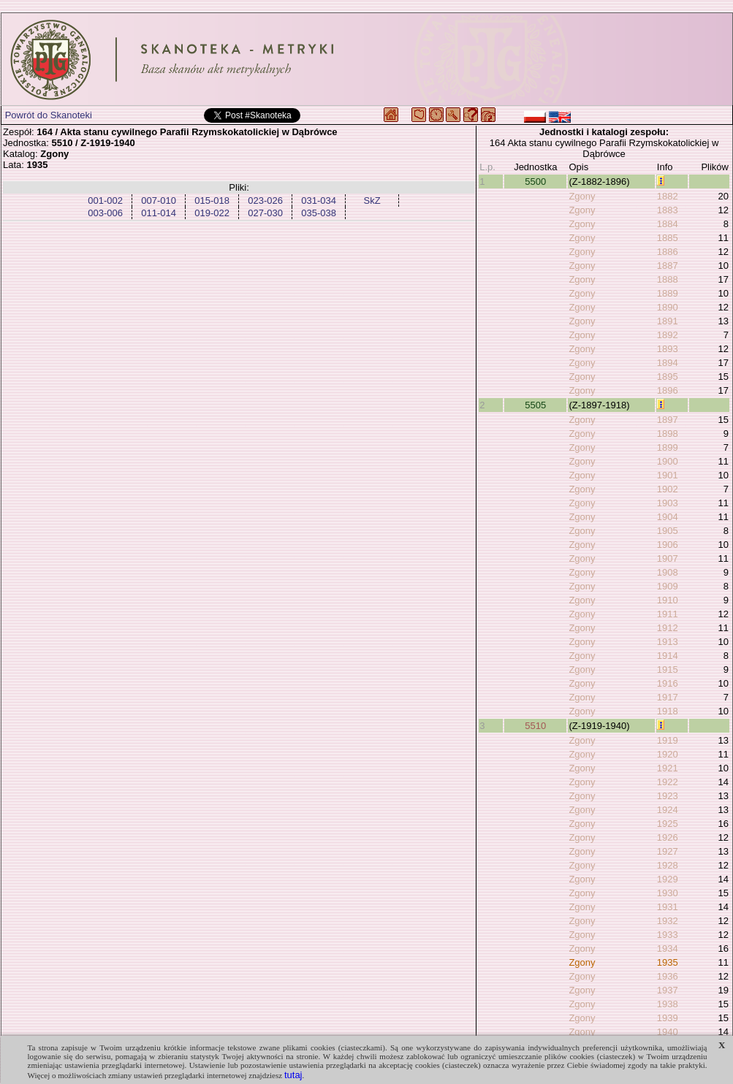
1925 (667, 823)
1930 (667, 893)
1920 (667, 754)
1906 (667, 544)
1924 (667, 809)
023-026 (265, 200)
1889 (667, 293)
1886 (667, 251)
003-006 (105, 212)
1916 (667, 683)
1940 (667, 1031)
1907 (667, 558)
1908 (667, 572)
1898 (667, 433)
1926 (667, 837)
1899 (667, 447)
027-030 (265, 212)
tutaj (293, 1074)
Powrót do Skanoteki (48, 115)
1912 (667, 627)
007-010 (158, 200)
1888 (667, 279)
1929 (667, 879)
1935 (667, 962)
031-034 (318, 200)
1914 (667, 655)
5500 (535, 181)
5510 (535, 725)
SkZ (372, 200)
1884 (667, 223)
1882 (667, 196)
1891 (667, 321)
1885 (667, 237)
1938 (667, 1004)
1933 (667, 934)
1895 (667, 376)
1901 (667, 475)
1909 (667, 586)
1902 (667, 489)
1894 (667, 362)
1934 (667, 948)
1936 (667, 976)
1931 (667, 906)
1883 (667, 210)
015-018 (211, 200)
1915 (667, 669)
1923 (667, 795)
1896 (667, 390)
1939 (667, 1017)
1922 (667, 781)
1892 (667, 334)
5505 (535, 405)
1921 (667, 768)
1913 (667, 641)
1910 (667, 600)
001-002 (105, 200)
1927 (667, 851)
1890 (667, 307)
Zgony (582, 196)
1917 (667, 697)
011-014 (158, 212)
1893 (667, 348)
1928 (667, 865)
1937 (667, 990)
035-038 (318, 212)
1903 (667, 502)
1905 (667, 530)
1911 (667, 613)
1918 (667, 711)
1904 (667, 516)
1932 (667, 920)
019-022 (211, 212)
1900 (667, 461)
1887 (667, 265)
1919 (667, 740)
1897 (667, 419)
